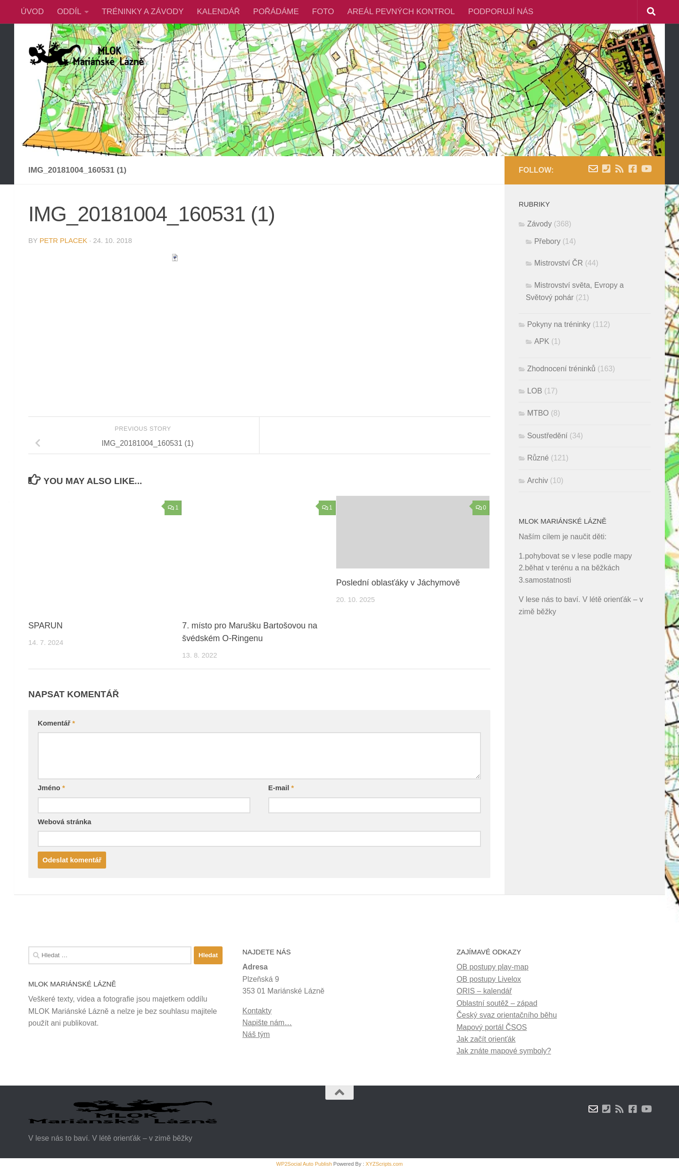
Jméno (51, 788)
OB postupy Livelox (488, 979)
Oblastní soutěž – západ (496, 1003)
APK (541, 341)
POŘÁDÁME (276, 11)
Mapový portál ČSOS (491, 1027)
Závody (539, 224)
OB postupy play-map (492, 967)
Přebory (547, 241)
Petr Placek (64, 240)
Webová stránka (64, 822)
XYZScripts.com (384, 1164)
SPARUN (45, 625)
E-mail (281, 788)
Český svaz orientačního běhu (506, 1015)
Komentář (56, 723)
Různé (538, 458)
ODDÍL (69, 11)
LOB (534, 391)
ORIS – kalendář (484, 991)
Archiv (537, 480)
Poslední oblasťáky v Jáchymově (398, 582)
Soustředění (547, 436)
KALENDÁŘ (218, 11)
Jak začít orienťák (485, 1039)
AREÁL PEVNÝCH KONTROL (401, 11)
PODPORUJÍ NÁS (500, 11)
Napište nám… (267, 1023)
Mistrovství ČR (558, 263)
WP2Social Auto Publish (304, 1164)
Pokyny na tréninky (558, 324)
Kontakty (257, 1011)
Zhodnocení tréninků (561, 369)
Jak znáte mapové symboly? (503, 1051)
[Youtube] (646, 169)
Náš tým (256, 1034)
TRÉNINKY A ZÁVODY (143, 11)
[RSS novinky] (619, 169)
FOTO (323, 11)
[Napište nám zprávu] (593, 169)
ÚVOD (32, 11)
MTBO (538, 413)
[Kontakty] (606, 169)
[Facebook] (633, 169)
